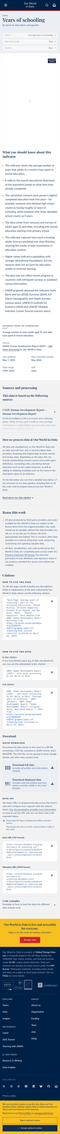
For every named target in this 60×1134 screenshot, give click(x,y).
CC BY (12, 977)
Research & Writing (12, 1075)
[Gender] (30, 48)
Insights (6, 1033)
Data (5, 1026)
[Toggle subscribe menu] (54, 5)
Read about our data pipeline (18, 498)
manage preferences (43, 1113)
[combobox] (47, 5)
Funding (35, 1033)
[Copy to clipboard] (48, 601)
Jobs (33, 1046)
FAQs (5, 990)
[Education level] (30, 41)
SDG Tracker (9, 1054)
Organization (37, 1026)
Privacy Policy (25, 1113)
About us (35, 1020)
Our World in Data (30, 5)
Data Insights (9, 1082)
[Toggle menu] (6, 5)
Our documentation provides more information (33, 820)
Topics (6, 1020)
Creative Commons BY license (20, 555)
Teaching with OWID (13, 1061)
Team (33, 1040)
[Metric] (30, 35)
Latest (5, 1047)
